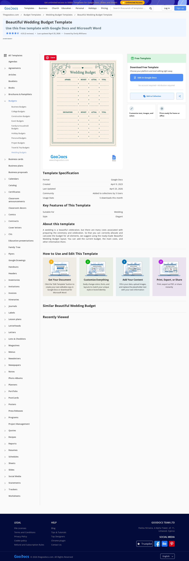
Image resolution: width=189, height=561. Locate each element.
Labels (12, 312)
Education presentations (21, 240)
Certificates (14, 192)
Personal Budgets (18, 138)
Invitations (14, 286)
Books (12, 87)
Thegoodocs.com (11, 14)
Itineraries (14, 299)
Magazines (14, 345)
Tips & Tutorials (58, 532)
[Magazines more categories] (5, 346)
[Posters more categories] (5, 405)
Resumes (13, 450)
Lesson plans (15, 319)
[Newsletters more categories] (5, 359)
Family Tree (14, 247)
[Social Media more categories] (5, 476)
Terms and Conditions (24, 532)
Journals (13, 306)
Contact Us (56, 544)
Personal (80, 8)
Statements (15, 482)
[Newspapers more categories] (5, 365)
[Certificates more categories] (5, 192)
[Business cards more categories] (5, 159)
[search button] (150, 8)
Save (50, 57)
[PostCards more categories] (5, 398)
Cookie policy (20, 540)
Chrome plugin (58, 540)
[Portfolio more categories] (5, 391)
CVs (10, 234)
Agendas (13, 61)
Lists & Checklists (17, 338)
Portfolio (13, 391)
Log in (167, 8)
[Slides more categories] (5, 470)
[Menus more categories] (5, 352)
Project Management (19, 424)
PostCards (14, 397)
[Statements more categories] (5, 483)
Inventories (14, 280)
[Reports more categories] (5, 444)
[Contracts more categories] (5, 221)
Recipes (12, 437)
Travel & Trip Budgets (20, 147)
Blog (53, 528)
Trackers (13, 489)
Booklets (13, 81)
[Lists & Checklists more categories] (5, 339)
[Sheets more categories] (5, 463)
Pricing (104, 8)
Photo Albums (16, 378)
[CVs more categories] (5, 234)
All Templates (13, 55)
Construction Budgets (20, 116)
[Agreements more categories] (5, 68)
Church (55, 8)
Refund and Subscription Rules (29, 544)
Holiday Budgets (18, 133)
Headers (13, 273)
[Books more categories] (5, 88)
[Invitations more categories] (5, 287)
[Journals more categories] (5, 306)
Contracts (14, 221)
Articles (12, 74)
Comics (12, 214)
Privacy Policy (20, 536)
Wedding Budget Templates (59, 14)
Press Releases (16, 410)
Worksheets (14, 496)
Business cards (16, 159)
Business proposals (18, 172)
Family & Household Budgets (20, 127)
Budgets (13, 100)
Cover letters (15, 227)
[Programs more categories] (5, 418)
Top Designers (58, 536)
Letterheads (15, 325)
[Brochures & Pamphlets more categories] (5, 94)
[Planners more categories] (5, 385)
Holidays (93, 8)
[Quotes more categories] (5, 431)
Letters (12, 332)
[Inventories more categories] (5, 280)
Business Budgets (18, 106)
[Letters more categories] (5, 333)
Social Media (15, 476)
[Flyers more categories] (5, 254)
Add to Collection (152, 96)
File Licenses (20, 528)
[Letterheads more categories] (5, 326)
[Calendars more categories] (5, 179)
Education (66, 8)
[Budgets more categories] (5, 101)
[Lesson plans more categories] (5, 319)
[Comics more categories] (5, 215)
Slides (11, 469)
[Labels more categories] (5, 313)
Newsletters (15, 358)
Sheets (12, 463)
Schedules (13, 456)
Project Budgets (18, 143)
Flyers (11, 253)
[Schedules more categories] (5, 457)
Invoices (12, 293)
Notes (12, 371)
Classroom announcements (17, 200)
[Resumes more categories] (5, 450)
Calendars (14, 178)
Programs (13, 417)
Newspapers (15, 365)
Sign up (180, 8)
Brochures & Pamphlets (20, 94)
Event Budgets (17, 121)
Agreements (15, 68)
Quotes (12, 430)
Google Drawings (17, 260)
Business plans (16, 165)
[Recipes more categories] (5, 437)
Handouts (13, 266)
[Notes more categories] (5, 372)
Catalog (13, 185)
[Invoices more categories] (5, 293)
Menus (12, 352)
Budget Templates (33, 14)
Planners (13, 384)
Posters (12, 404)
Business (43, 8)
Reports (12, 443)
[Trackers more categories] (5, 490)
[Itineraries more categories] (5, 300)
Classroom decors (17, 208)
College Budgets (18, 111)
